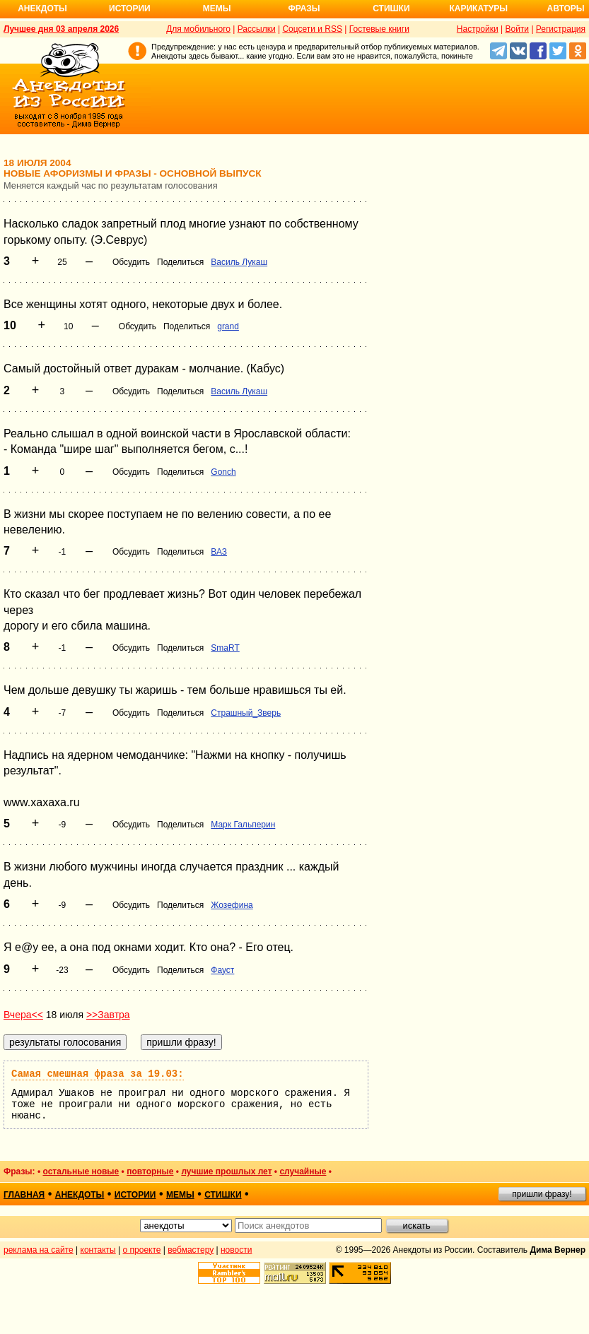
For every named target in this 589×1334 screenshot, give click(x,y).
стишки (222, 1195)
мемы (180, 1195)
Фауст (222, 970)
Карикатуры (478, 8)
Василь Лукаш (239, 262)
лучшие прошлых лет (226, 1171)
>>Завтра (108, 1014)
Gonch (223, 472)
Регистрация (560, 29)
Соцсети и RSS (312, 29)
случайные (302, 1171)
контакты (98, 1250)
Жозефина (231, 905)
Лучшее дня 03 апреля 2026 (61, 29)
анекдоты (80, 1195)
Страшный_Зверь (246, 713)
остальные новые (80, 1171)
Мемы (217, 8)
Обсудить (131, 262)
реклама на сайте (39, 1250)
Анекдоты (42, 8)
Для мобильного (198, 29)
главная (24, 1195)
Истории (130, 8)
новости (236, 1250)
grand (228, 326)
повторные (150, 1171)
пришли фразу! (541, 1194)
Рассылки (257, 29)
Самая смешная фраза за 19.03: (97, 1074)
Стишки (391, 8)
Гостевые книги (379, 29)
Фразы (304, 8)
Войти (517, 29)
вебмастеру (191, 1250)
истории (135, 1195)
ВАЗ (219, 552)
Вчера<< (23, 1014)
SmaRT (225, 648)
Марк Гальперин (243, 825)
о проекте (142, 1250)
